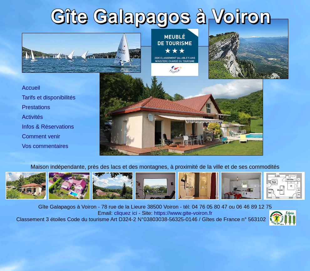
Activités (32, 117)
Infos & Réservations (48, 127)
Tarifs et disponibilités (48, 97)
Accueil (31, 88)
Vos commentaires (45, 146)
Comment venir (41, 136)
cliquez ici (125, 213)
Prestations (36, 107)
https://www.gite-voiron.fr (183, 213)
